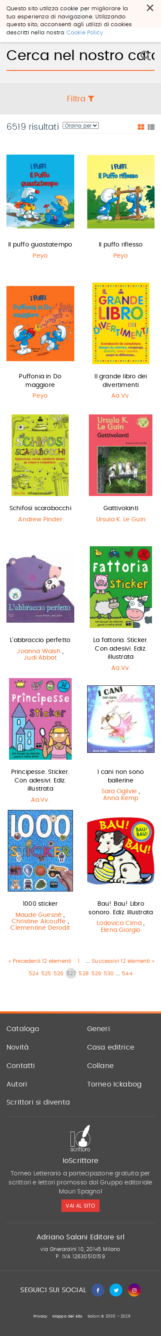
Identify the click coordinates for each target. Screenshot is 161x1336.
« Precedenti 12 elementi (40, 961)
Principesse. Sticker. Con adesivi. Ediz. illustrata (40, 780)
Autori (16, 1084)
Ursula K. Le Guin (121, 520)
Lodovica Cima (119, 923)
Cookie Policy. (86, 18)
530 (109, 973)
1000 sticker (40, 904)
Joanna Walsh (38, 651)
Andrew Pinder (40, 520)
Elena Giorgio (121, 930)
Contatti (20, 1065)
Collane (100, 1065)
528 (84, 973)
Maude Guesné (38, 915)
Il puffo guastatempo (40, 245)
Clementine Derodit (40, 928)
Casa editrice (111, 1047)
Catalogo (22, 1029)
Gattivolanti (120, 508)
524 (34, 973)
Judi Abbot (40, 658)
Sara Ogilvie (119, 791)
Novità (17, 1047)
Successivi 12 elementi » (123, 961)
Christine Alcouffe (39, 922)
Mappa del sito (67, 1316)
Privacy (40, 1316)
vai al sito (80, 1205)
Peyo (40, 256)
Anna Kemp (121, 798)
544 (127, 973)
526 (59, 973)
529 (96, 973)
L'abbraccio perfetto (40, 640)
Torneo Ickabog (114, 1084)
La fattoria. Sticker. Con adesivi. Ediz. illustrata (120, 648)
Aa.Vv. (120, 396)
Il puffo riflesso (121, 245)
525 (46, 973)
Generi (98, 1029)
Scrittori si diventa (38, 1102)
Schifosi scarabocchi (40, 508)
